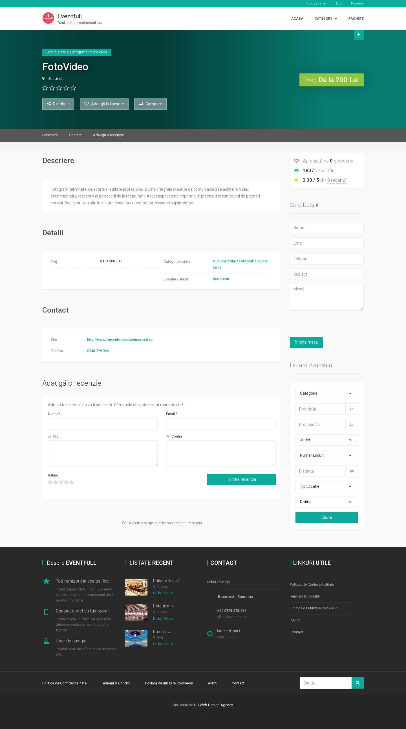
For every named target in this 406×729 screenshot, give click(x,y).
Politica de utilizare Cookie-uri (314, 607)
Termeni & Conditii (305, 596)
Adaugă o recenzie (108, 135)
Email (171, 414)
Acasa (297, 19)
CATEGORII (323, 19)
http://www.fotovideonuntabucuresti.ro (120, 339)
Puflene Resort (166, 581)
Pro (53, 436)
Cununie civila (224, 261)
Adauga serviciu (318, 3)
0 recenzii (337, 180)
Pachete (357, 3)
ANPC (295, 619)
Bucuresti (56, 78)
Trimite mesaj (306, 342)
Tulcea (162, 587)
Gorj (160, 638)
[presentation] (125, 483)
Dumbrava (162, 631)
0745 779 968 (98, 351)
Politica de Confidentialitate (312, 584)
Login (340, 3)
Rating (53, 475)
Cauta (326, 517)
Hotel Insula (163, 606)
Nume (54, 414)
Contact (75, 135)
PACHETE (356, 19)
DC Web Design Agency (213, 704)
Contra (174, 436)
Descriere (50, 135)
